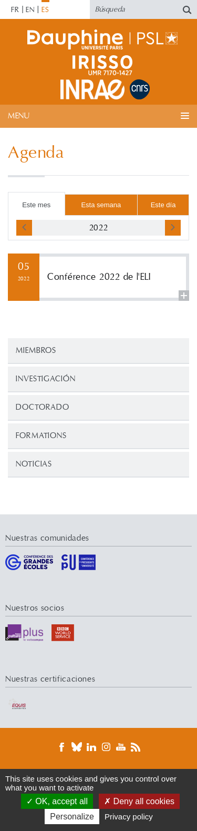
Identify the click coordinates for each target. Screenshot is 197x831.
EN (30, 10)
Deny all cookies (139, 801)
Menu (18, 116)
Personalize (72, 816)
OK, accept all (57, 801)
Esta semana (101, 205)
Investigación (46, 379)
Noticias (34, 464)
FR (15, 10)
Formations (41, 436)
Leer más (98, 277)
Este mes (36, 205)
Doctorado (42, 407)
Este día (163, 205)
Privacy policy (129, 816)
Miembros (36, 351)
